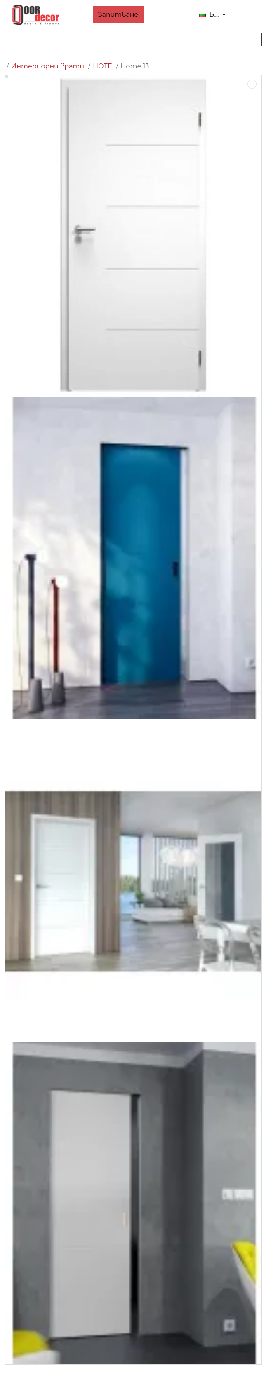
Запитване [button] (118, 15)
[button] (212, 15)
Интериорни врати (47, 66)
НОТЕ (102, 66)
